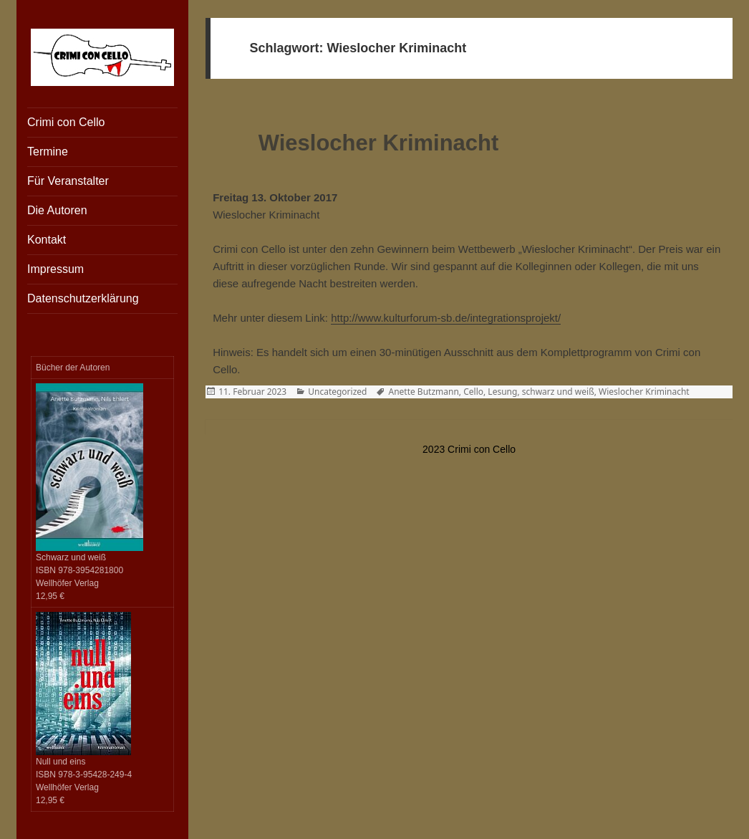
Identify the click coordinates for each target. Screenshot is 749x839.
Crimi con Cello (66, 122)
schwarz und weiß (558, 391)
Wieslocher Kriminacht (378, 142)
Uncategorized (337, 391)
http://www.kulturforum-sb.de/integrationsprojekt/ (446, 318)
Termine (47, 151)
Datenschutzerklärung (83, 298)
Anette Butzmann (423, 391)
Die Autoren (57, 210)
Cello (473, 391)
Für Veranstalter (68, 181)
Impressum (55, 269)
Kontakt (46, 240)
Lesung (502, 391)
